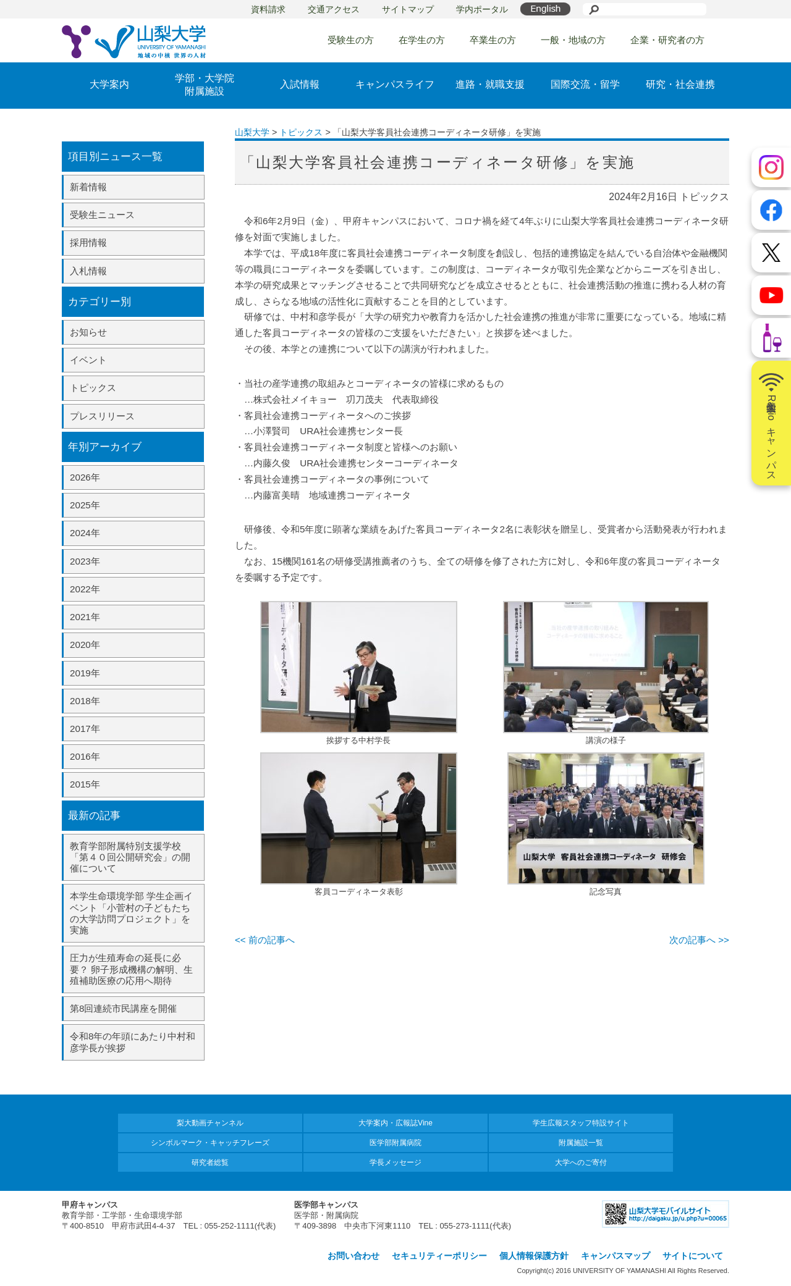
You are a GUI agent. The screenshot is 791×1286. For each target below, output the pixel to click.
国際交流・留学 (585, 84)
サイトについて (692, 1256)
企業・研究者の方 (667, 40)
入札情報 (88, 271)
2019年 (85, 673)
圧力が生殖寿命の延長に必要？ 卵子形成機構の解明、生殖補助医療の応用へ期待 (131, 968)
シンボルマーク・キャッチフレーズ (210, 1142)
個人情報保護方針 (534, 1256)
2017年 (85, 728)
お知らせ (88, 332)
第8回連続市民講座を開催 (123, 1008)
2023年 (85, 561)
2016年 (85, 756)
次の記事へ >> (699, 940)
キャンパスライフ (394, 84)
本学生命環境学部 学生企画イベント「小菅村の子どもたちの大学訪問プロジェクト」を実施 (131, 913)
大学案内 (109, 84)
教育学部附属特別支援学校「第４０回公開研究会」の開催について (130, 857)
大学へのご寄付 (581, 1162)
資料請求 (268, 9)
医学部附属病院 (395, 1142)
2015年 (85, 784)
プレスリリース (102, 416)
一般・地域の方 (573, 40)
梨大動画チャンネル (210, 1123)
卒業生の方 (493, 40)
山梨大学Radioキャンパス (771, 423)
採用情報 (88, 242)
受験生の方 (351, 40)
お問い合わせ (353, 1256)
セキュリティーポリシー (439, 1256)
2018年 (85, 701)
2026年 (85, 477)
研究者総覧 (210, 1162)
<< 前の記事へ (265, 940)
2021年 (85, 616)
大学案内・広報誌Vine (395, 1123)
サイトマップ (408, 9)
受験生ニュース (102, 214)
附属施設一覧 (581, 1142)
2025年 (85, 505)
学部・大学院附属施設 (204, 84)
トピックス (93, 387)
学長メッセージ (395, 1162)
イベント (88, 360)
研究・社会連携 (680, 84)
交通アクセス (334, 9)
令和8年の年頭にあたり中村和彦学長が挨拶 (132, 1042)
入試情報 (299, 84)
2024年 (85, 532)
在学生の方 (422, 40)
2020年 (85, 644)
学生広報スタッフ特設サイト (581, 1123)
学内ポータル (482, 9)
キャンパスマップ (615, 1256)
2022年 (85, 589)
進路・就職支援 (490, 84)
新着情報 (88, 187)
